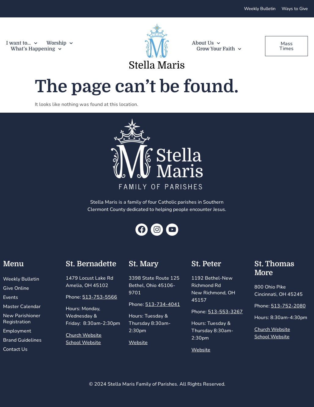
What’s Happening (36, 49)
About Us (206, 43)
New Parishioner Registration (21, 318)
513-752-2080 (288, 306)
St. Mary (143, 264)
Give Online (16, 288)
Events (10, 297)
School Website (83, 342)
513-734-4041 (162, 304)
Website (138, 342)
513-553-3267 (225, 311)
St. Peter (206, 264)
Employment (17, 331)
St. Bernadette (91, 264)
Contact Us (15, 349)
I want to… (21, 43)
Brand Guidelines (22, 340)
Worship (59, 43)
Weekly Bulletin (21, 279)
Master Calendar (22, 306)
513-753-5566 (99, 297)
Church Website (84, 335)
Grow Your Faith (219, 49)
